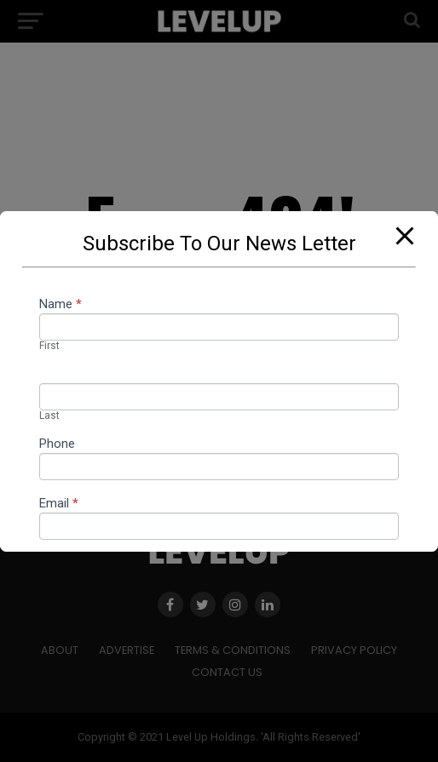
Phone (57, 444)
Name (60, 305)
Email (58, 504)
